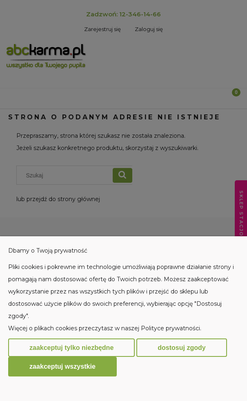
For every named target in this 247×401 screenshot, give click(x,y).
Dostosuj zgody (181, 347)
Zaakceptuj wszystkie (62, 366)
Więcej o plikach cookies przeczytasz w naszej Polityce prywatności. (104, 328)
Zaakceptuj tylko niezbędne (71, 347)
